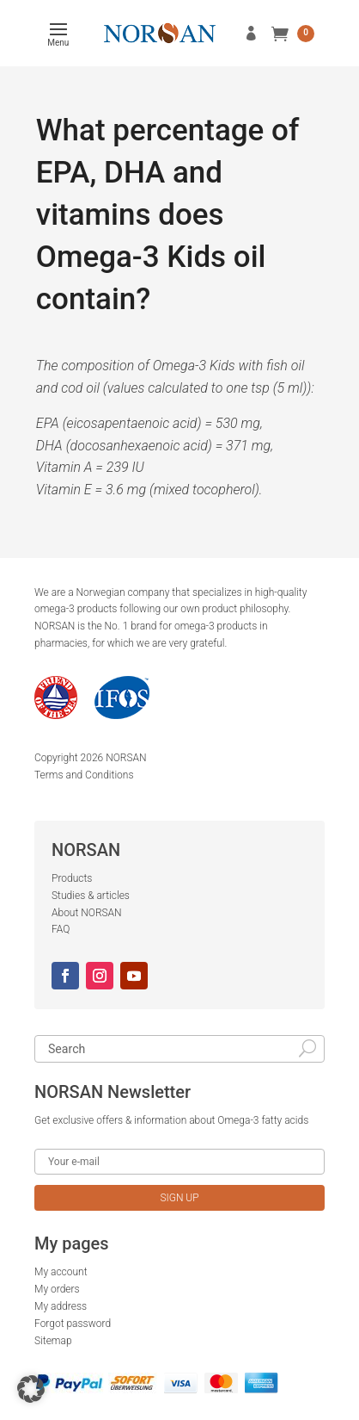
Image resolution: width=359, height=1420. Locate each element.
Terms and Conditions (84, 775)
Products (72, 878)
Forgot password (72, 1324)
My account (61, 1272)
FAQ (61, 929)
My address (60, 1306)
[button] (31, 1389)
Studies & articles (91, 896)
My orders (57, 1289)
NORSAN (126, 758)
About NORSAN (87, 913)
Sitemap (53, 1341)
